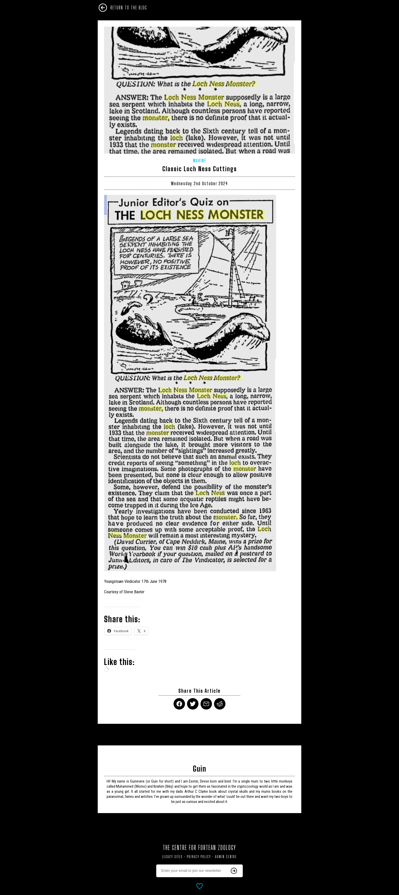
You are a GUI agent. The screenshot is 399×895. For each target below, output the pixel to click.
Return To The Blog (128, 7)
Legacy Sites (172, 857)
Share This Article (199, 691)
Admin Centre (226, 857)
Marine (199, 160)
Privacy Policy (199, 857)
